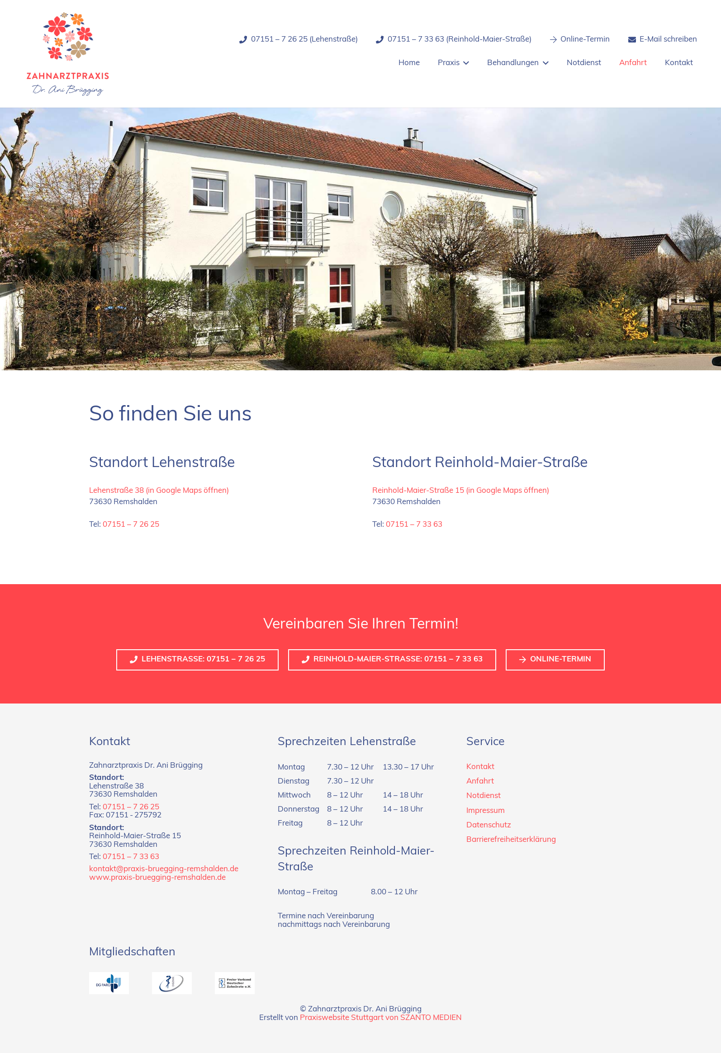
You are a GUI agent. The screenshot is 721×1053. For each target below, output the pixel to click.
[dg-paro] (109, 983)
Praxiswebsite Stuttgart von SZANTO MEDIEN (381, 1018)
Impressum (485, 811)
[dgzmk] (172, 983)
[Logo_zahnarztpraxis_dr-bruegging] (68, 54)
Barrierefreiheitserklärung (511, 840)
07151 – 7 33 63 (414, 525)
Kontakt (480, 767)
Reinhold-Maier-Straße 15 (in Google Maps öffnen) (460, 491)
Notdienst (483, 796)
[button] (464, 63)
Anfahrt (480, 781)
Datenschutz (488, 825)
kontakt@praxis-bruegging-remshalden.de (163, 869)
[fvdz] (235, 983)
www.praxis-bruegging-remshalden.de (157, 878)
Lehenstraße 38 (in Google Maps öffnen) (159, 491)
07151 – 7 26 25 (131, 525)
